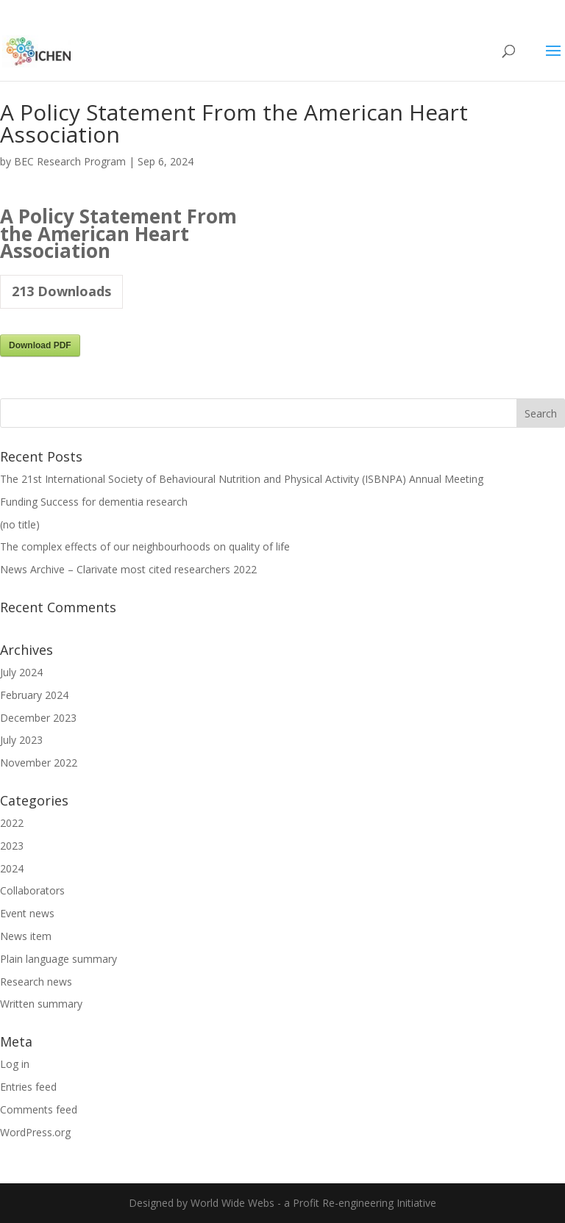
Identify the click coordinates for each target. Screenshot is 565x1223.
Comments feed (38, 1109)
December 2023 (38, 718)
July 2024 (21, 672)
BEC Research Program (70, 161)
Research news (36, 982)
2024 (12, 868)
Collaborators (32, 890)
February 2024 (34, 695)
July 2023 (21, 740)
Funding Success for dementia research (94, 502)
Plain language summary (58, 959)
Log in (14, 1064)
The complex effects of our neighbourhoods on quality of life (145, 546)
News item (25, 936)
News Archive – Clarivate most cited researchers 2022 (128, 569)
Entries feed (28, 1087)
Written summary (41, 1004)
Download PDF (40, 345)
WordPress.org (35, 1132)
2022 (12, 823)
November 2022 (38, 763)
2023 (12, 846)
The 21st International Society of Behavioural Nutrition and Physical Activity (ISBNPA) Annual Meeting (241, 479)
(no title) (20, 524)
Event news (27, 913)
